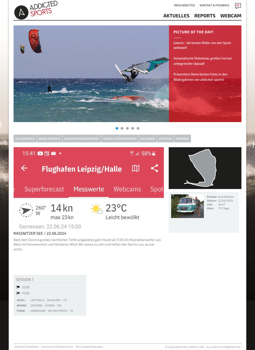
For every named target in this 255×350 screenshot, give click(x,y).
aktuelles (176, 15)
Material (182, 138)
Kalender (148, 138)
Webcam (230, 15)
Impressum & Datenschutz (57, 346)
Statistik (165, 138)
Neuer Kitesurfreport (120, 138)
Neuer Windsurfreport (82, 138)
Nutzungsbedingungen (89, 346)
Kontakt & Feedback (214, 5)
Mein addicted (184, 5)
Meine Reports (49, 138)
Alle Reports (25, 138)
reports (204, 15)
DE (238, 5)
